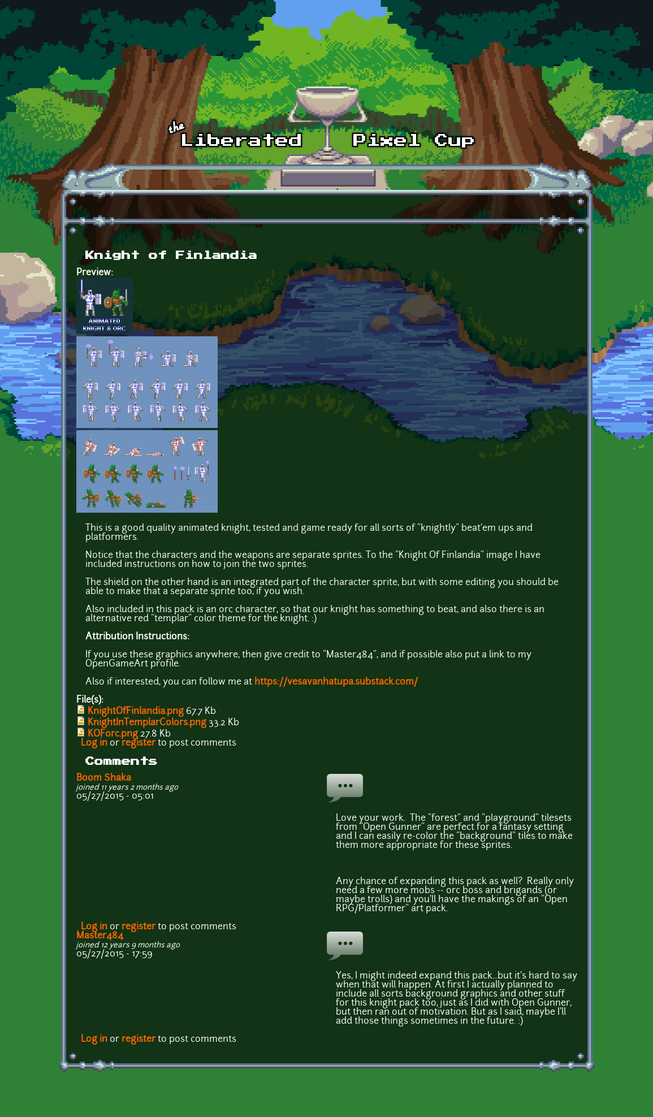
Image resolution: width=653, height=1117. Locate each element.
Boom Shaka (103, 778)
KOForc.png (113, 734)
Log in (94, 743)
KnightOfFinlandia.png (136, 711)
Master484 (99, 936)
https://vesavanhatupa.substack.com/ (336, 682)
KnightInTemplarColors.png (147, 723)
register (138, 743)
